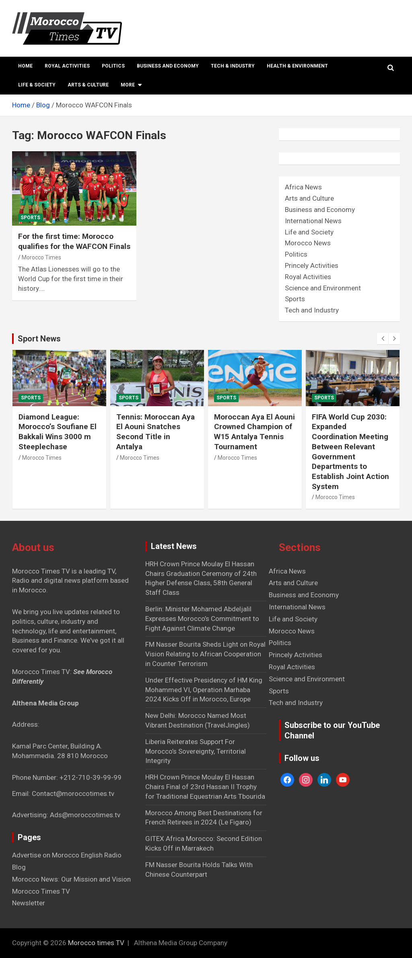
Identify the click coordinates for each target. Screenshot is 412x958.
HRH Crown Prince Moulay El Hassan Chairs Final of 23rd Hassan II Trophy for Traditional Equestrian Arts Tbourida (205, 786)
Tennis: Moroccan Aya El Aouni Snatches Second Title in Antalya (155, 431)
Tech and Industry (312, 310)
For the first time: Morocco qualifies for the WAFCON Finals (74, 241)
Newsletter (28, 903)
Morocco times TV (96, 943)
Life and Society (309, 232)
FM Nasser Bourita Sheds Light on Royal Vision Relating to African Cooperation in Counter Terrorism (205, 654)
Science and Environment (323, 288)
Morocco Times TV (41, 891)
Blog (19, 867)
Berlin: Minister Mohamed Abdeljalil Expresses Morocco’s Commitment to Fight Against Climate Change (202, 618)
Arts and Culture (309, 198)
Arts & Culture (88, 85)
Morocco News (308, 243)
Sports (30, 217)
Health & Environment (297, 66)
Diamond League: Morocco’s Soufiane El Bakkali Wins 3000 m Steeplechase (58, 431)
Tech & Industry (233, 66)
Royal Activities (67, 66)
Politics (113, 66)
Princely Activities (311, 265)
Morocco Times (41, 257)
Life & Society (37, 85)
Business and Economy (168, 66)
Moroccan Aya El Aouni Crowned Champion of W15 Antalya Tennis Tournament (254, 431)
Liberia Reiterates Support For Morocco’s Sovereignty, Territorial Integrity (195, 751)
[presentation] (382, 338)
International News (313, 221)
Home (25, 66)
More (128, 85)
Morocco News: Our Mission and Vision (71, 879)
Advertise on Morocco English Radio (67, 855)
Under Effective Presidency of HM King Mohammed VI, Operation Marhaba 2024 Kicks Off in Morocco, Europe (203, 689)
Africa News (303, 187)
